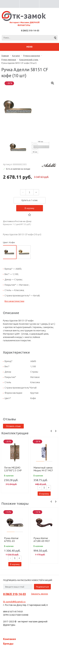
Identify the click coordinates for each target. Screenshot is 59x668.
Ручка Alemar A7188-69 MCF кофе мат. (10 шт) (43, 539)
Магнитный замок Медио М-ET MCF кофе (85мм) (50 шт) (43, 469)
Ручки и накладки (31, 55)
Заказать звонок (39, 594)
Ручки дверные (8, 59)
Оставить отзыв (13, 426)
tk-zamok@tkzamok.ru (14, 601)
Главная (5, 55)
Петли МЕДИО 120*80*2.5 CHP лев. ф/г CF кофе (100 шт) (13, 469)
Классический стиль (28, 59)
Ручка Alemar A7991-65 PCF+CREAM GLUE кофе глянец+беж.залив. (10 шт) (14, 539)
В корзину (29, 208)
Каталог (16, 55)
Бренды (8, 643)
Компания (9, 639)
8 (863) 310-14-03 (30, 30)
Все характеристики (14, 301)
